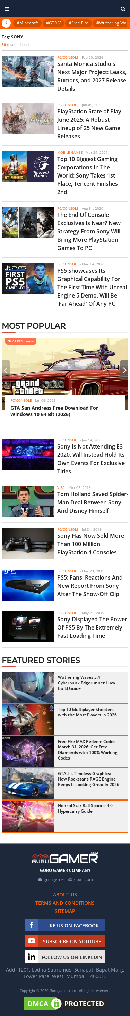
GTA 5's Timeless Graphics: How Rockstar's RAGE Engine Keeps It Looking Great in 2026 (88, 779)
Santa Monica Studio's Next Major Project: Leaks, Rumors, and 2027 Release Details (92, 76)
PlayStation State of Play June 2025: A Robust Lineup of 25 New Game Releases (89, 124)
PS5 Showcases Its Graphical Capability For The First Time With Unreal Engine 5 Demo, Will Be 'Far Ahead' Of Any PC (92, 287)
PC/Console (68, 57)
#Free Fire (78, 23)
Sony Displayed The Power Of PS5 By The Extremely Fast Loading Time (92, 627)
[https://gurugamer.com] (65, 857)
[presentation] (5, 370)
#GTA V (53, 23)
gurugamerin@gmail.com (68, 879)
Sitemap (65, 911)
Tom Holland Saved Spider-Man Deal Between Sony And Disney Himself (92, 502)
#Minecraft (27, 23)
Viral (61, 487)
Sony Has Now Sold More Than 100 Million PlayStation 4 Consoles (90, 544)
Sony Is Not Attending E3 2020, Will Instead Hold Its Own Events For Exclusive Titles (91, 459)
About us (65, 894)
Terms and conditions (65, 902)
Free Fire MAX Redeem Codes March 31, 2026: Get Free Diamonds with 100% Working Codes (88, 749)
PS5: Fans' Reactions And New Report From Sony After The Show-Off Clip (90, 586)
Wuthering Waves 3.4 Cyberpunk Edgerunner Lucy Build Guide (86, 682)
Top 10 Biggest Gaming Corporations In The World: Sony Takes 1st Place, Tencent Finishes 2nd (87, 175)
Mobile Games (70, 152)
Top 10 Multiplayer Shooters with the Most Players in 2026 (87, 712)
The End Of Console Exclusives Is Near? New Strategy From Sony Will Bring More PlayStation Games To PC (89, 231)
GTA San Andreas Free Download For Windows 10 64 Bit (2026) (54, 411)
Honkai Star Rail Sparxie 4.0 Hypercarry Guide (85, 808)
